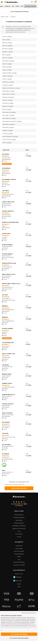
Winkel (17, 6)
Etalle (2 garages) (7, 67)
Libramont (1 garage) (8, 82)
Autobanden (19, 545)
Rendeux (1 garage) (7, 106)
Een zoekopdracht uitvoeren (19, 11)
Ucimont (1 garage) (7, 133)
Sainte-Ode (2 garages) (8, 124)
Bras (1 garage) (6, 54)
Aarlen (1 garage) (7, 36)
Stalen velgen (19, 548)
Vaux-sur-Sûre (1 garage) (9, 139)
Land (19, 531)
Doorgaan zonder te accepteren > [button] (29, 613)
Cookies (19, 536)
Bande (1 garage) (7, 42)
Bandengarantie (19, 514)
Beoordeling (19, 520)
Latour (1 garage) (7, 79)
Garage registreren (19, 523)
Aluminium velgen (19, 551)
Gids (22, 6)
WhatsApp (17, 577)
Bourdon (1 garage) (7, 48)
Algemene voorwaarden (19, 528)
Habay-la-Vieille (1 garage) (9, 73)
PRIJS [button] (27, 150)
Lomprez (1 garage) (7, 85)
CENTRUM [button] (6, 150)
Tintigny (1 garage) (7, 130)
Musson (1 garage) (7, 100)
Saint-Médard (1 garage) (9, 118)
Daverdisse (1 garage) (8, 61)
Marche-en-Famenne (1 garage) (10, 88)
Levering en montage (30, 6)
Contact (19, 584)
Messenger (17, 581)
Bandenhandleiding (19, 517)
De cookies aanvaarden (19, 634)
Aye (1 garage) (6, 39)
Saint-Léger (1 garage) (8, 115)
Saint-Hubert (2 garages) (9, 112)
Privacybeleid (19, 534)
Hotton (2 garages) (7, 76)
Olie (13, 6)
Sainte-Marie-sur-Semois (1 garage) (11, 121)
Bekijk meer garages (19, 488)
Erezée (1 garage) (7, 64)
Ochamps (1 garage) (7, 103)
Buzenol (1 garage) (7, 57)
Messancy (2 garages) (8, 97)
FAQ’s (19, 586)
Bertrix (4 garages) (7, 45)
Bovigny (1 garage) (7, 51)
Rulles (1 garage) (6, 109)
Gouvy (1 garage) (7, 70)
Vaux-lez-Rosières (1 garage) (10, 136)
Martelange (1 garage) (8, 91)
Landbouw (7, 6)
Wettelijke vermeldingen (19, 525)
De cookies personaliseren (19, 638)
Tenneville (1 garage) (8, 127)
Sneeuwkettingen (19, 554)
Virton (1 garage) (7, 142)
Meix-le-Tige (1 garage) (8, 94)
